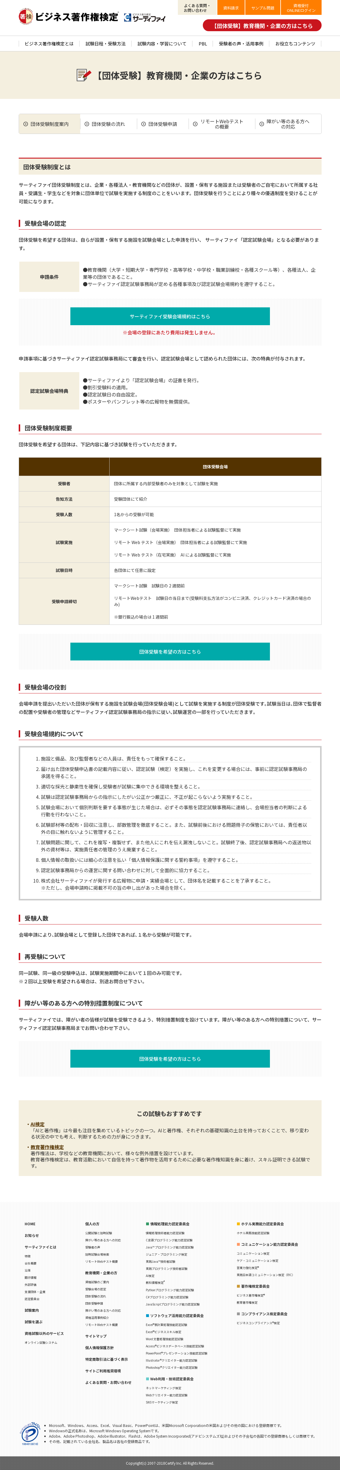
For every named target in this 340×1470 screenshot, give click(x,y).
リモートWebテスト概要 (101, 1261)
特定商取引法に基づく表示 (106, 1359)
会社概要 (31, 1263)
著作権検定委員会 (255, 1286)
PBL (203, 43)
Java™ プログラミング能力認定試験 (170, 1247)
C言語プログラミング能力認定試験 (169, 1240)
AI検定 (38, 1124)
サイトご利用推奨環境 (103, 1370)
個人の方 (92, 1223)
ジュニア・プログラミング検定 (166, 1254)
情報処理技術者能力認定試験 (165, 1233)
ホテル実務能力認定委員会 (262, 1223)
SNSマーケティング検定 (162, 1402)
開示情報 (31, 1277)
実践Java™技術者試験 (160, 1261)
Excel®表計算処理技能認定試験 (166, 1324)
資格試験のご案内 (97, 1282)
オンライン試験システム (41, 1342)
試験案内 (32, 1310)
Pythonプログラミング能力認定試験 (170, 1290)
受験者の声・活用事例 (241, 43)
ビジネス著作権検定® (251, 1295)
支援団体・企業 (35, 1291)
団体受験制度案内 (50, 123)
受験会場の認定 (95, 1289)
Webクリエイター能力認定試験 (166, 1395)
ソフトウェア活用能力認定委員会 (177, 1315)
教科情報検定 (155, 1282)
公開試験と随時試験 (98, 1233)
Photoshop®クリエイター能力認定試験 (171, 1367)
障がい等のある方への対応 (288, 124)
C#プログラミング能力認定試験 (167, 1297)
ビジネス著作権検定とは (49, 43)
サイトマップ (96, 1335)
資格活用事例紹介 (97, 1317)
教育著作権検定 (47, 1146)
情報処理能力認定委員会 (169, 1223)
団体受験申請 (162, 123)
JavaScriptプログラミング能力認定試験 (173, 1304)
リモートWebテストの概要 (221, 124)
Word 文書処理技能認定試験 (164, 1339)
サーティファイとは (40, 1246)
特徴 (28, 1256)
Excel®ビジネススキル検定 (163, 1332)
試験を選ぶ (33, 1321)
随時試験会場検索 (97, 1254)
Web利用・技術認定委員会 (172, 1378)
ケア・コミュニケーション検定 (257, 1260)
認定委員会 (32, 1299)
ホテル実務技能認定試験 (253, 1233)
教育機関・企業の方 (101, 1272)
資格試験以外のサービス (44, 1333)
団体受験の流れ (108, 123)
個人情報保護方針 (99, 1347)
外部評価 (31, 1284)
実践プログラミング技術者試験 (166, 1268)
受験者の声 (92, 1247)
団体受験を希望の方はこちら (170, 651)
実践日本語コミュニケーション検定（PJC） (266, 1275)
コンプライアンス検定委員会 (264, 1313)
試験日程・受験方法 (106, 43)
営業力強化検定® (248, 1267)
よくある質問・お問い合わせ (108, 1382)
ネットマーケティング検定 (163, 1388)
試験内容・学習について (161, 43)
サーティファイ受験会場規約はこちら (170, 316)
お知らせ (32, 1235)
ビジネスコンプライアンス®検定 (258, 1323)
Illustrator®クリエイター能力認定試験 (171, 1360)
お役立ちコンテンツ (295, 43)
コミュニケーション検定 (253, 1253)
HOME (30, 1223)
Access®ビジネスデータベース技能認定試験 (175, 1346)
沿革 (28, 1270)
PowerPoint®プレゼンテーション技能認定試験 (176, 1353)
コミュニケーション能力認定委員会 (269, 1244)
